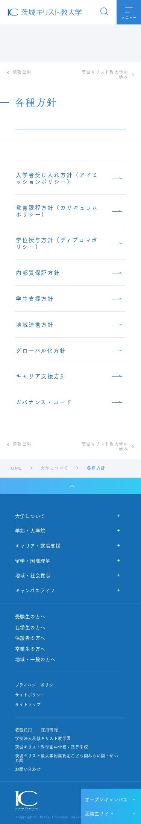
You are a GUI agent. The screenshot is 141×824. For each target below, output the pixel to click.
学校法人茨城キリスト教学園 (43, 738)
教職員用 (23, 729)
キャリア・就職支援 (38, 545)
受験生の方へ (30, 616)
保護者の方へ (30, 638)
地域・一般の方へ (35, 659)
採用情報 (49, 729)
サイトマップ (28, 704)
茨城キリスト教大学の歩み (105, 74)
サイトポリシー (30, 694)
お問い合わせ (28, 769)
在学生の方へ (30, 627)
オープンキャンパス (106, 799)
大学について (30, 515)
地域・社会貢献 (33, 575)
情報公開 (22, 72)
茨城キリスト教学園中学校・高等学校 (51, 747)
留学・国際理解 (33, 560)
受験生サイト (99, 813)
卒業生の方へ (30, 649)
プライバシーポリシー (36, 685)
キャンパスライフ (35, 590)
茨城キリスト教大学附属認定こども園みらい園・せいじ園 (66, 758)
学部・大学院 (30, 530)
